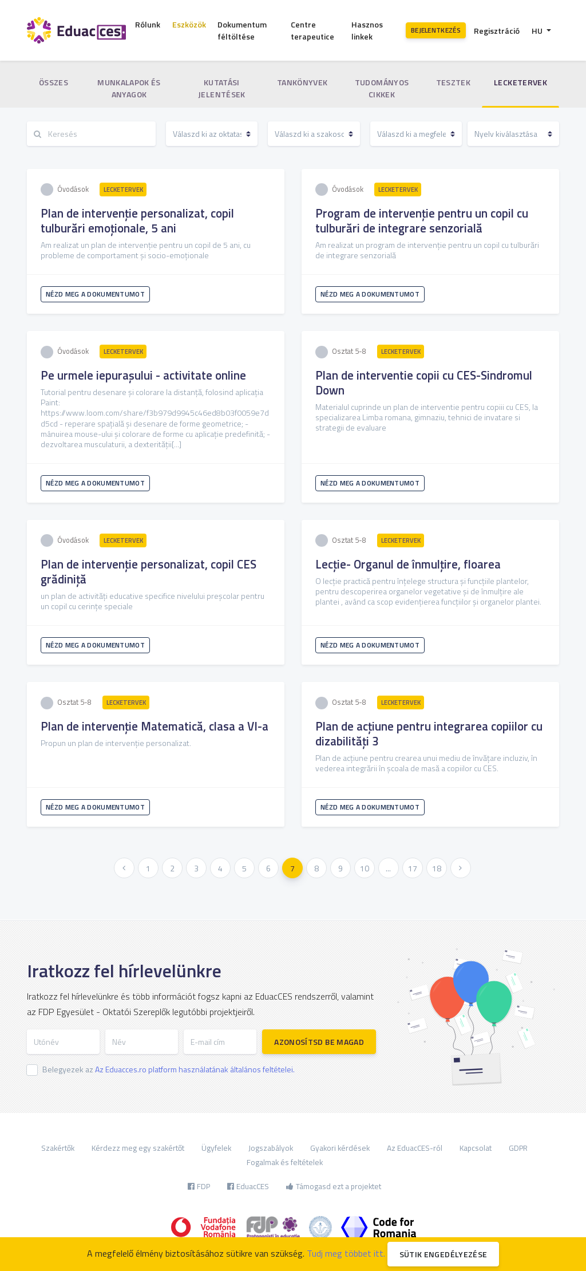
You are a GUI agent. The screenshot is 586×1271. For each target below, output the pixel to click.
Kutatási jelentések (222, 88)
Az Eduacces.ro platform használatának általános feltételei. (195, 1069)
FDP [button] (199, 1186)
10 (364, 868)
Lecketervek (520, 82)
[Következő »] (460, 868)
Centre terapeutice (312, 30)
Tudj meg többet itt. (346, 1253)
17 (412, 868)
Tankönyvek (302, 82)
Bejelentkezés (436, 30)
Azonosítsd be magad (319, 1042)
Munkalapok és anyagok (129, 88)
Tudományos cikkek (382, 88)
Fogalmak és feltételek (285, 1162)
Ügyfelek (216, 1148)
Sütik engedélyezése (443, 1254)
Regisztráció (497, 31)
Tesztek (453, 82)
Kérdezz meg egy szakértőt (138, 1148)
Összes (53, 82)
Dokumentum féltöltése (242, 30)
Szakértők (57, 1148)
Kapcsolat (476, 1148)
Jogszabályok (270, 1148)
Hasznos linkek (367, 30)
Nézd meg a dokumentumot (95, 294)
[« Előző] (124, 868)
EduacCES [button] (248, 1186)
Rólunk (147, 24)
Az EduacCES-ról (414, 1148)
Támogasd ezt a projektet (333, 1186)
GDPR (518, 1148)
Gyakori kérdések (340, 1148)
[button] (541, 30)
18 (436, 868)
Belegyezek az (168, 1069)
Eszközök (189, 24)
